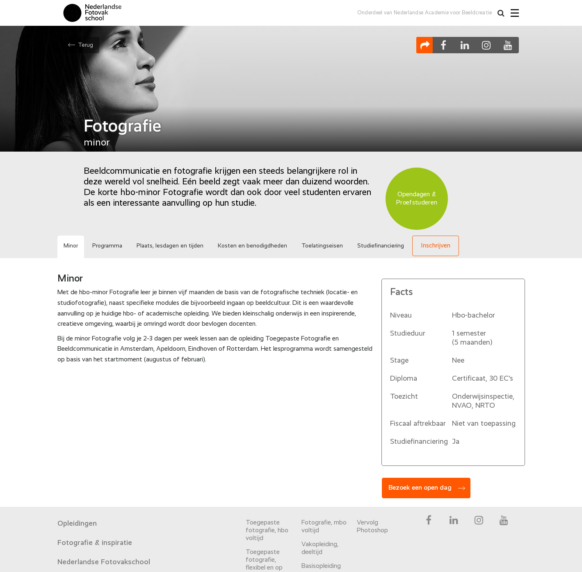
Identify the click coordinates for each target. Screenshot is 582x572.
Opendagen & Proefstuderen (416, 198)
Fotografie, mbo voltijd (324, 527)
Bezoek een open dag (420, 488)
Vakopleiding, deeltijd (319, 548)
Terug (85, 45)
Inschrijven (435, 246)
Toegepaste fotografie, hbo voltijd (267, 531)
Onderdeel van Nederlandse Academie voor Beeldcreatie (424, 13)
